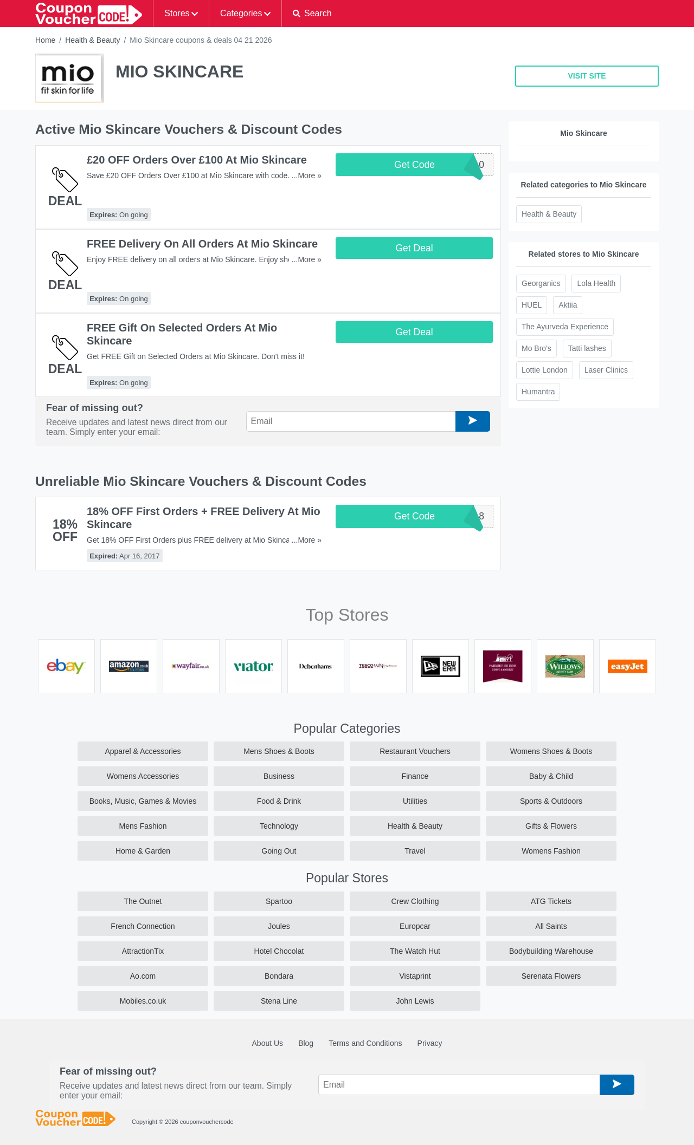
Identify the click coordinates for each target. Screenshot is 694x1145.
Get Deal (414, 248)
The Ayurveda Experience (565, 326)
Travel (414, 851)
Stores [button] (176, 13)
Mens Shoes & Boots (278, 751)
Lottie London (545, 370)
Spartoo (279, 901)
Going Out (279, 851)
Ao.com (143, 976)
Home (45, 40)
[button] (312, 13)
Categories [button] (241, 13)
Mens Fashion (143, 826)
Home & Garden (142, 851)
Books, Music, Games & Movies (143, 801)
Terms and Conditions (365, 1043)
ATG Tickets (551, 901)
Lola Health (596, 283)
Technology (279, 826)
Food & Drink (279, 801)
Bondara (279, 976)
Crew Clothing (415, 901)
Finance (415, 776)
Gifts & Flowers (551, 826)
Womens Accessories (143, 776)
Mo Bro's (536, 348)
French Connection (143, 926)
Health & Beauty (92, 40)
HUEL (532, 305)
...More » (307, 175)
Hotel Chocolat (279, 951)
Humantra (538, 391)
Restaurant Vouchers (415, 751)
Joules (279, 926)
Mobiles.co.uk (143, 1001)
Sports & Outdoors (551, 801)
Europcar (415, 926)
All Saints (551, 926)
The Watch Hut (415, 951)
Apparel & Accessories (143, 751)
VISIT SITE (587, 75)
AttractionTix (143, 951)
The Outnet (143, 901)
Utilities (415, 801)
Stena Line (279, 1001)
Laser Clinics (606, 370)
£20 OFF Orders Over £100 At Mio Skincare (197, 160)
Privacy (429, 1043)
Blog (305, 1043)
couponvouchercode (207, 1121)
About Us (268, 1043)
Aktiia (567, 305)
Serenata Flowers (551, 976)
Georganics (541, 283)
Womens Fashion (551, 851)
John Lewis (415, 1001)
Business (279, 776)
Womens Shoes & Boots (551, 751)
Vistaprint (414, 976)
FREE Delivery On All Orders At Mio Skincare (202, 244)
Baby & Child (551, 776)
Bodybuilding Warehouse (551, 951)
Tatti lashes (587, 348)
